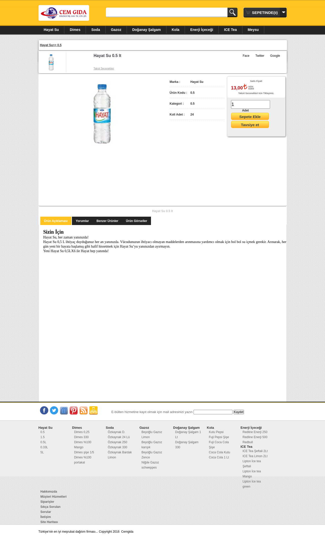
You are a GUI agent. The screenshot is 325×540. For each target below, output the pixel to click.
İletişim (46, 517)
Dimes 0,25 (82, 432)
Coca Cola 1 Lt (219, 457)
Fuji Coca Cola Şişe (219, 444)
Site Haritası (49, 522)
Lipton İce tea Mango (252, 474)
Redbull (248, 442)
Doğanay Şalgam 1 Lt (188, 434)
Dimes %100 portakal (82, 460)
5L (42, 452)
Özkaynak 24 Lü (119, 437)
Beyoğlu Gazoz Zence (152, 455)
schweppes (149, 467)
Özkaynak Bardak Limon (120, 455)
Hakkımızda (49, 491)
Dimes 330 (81, 437)
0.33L (44, 447)
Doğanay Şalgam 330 (187, 444)
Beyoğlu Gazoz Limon (152, 434)
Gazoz (116, 30)
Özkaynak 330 (117, 447)
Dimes (75, 30)
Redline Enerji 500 (255, 437)
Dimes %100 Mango (82, 444)
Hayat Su (51, 30)
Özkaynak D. (116, 432)
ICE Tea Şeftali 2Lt (255, 451)
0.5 (59, 45)
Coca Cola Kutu (219, 452)
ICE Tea (230, 30)
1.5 (43, 437)
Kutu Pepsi (216, 432)
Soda (95, 30)
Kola (175, 30)
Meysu (253, 30)
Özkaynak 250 (117, 442)
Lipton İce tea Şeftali (252, 463)
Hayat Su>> (49, 45)
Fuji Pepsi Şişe (219, 437)
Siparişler (47, 502)
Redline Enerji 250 (255, 432)
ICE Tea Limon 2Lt (255, 456)
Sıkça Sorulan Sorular (51, 509)
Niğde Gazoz (150, 462)
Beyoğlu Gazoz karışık (152, 444)
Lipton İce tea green (252, 484)
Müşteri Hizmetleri (54, 496)
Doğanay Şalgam (146, 30)
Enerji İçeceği (201, 30)
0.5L (43, 442)
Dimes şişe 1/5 (84, 452)
